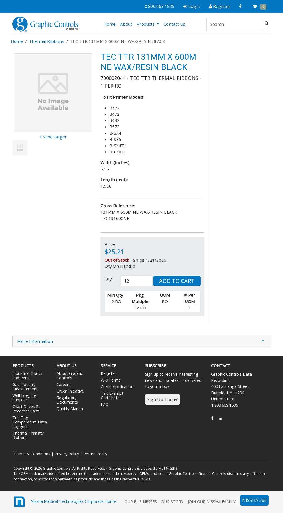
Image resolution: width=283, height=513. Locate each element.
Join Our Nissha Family (212, 501)
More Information (35, 341)
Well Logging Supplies (24, 397)
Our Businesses (141, 501)
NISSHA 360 (254, 500)
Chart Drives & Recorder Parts (26, 409)
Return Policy (95, 453)
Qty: (109, 279)
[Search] (234, 24)
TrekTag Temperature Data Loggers (29, 422)
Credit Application (117, 386)
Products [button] (146, 24)
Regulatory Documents (67, 400)
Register (108, 373)
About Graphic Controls (70, 375)
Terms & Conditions (32, 453)
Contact (220, 365)
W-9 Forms (111, 380)
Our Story (172, 501)
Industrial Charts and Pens (27, 375)
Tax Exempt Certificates (112, 395)
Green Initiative (70, 391)
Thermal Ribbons (46, 41)
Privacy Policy (67, 453)
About (126, 24)
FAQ (105, 404)
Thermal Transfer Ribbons (28, 435)
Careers (63, 384)
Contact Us (174, 24)
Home (111, 24)
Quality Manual (70, 408)
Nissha (171, 468)
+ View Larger (53, 137)
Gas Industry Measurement (25, 386)
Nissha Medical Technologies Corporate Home (64, 502)
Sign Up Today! (162, 399)
